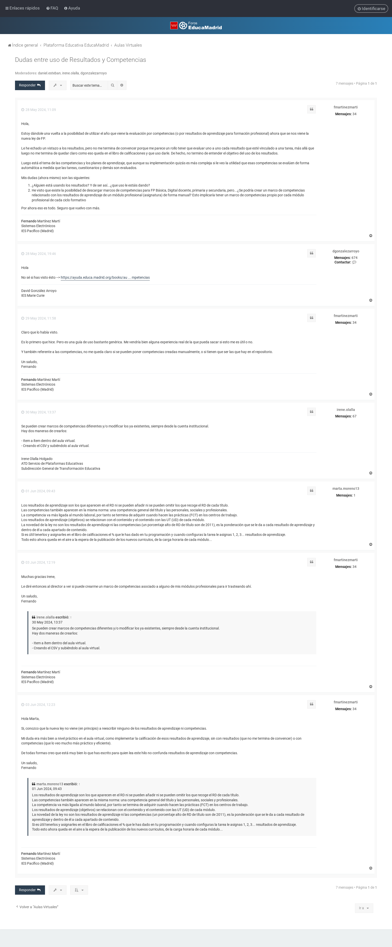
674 (355, 258)
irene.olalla (70, 73)
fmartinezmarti (346, 107)
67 (354, 416)
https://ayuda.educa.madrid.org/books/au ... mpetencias (105, 277)
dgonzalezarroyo (93, 73)
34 (354, 114)
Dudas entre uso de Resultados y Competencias (80, 59)
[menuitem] (52, 8)
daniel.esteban (49, 73)
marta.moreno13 (345, 489)
